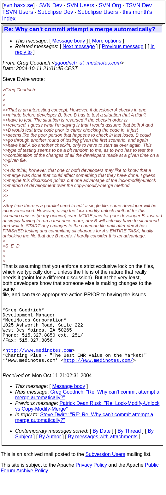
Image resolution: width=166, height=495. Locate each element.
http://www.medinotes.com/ (98, 375)
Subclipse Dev (55, 12)
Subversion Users (105, 470)
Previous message (123, 46)
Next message (78, 46)
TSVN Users (17, 12)
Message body (68, 40)
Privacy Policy (91, 481)
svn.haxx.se (18, 5)
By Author (50, 453)
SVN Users (80, 5)
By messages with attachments (103, 453)
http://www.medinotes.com (38, 362)
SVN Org (110, 5)
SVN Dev (50, 5)
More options (107, 40)
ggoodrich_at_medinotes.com (88, 62)
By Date (101, 447)
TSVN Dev (139, 5)
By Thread (129, 447)
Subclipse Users (98, 12)
